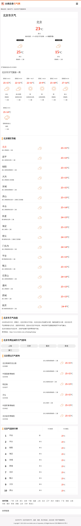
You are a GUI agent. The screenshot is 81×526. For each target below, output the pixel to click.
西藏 (17, 504)
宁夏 (30, 501)
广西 (12, 501)
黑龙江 (31, 504)
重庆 (8, 504)
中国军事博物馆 (8, 405)
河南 (3, 504)
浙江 (21, 501)
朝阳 (4, 166)
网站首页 (3, 9)
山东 (21, 504)
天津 (25, 504)
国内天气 (10, 9)
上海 (38, 501)
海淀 (4, 226)
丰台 (4, 206)
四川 (52, 501)
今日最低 (65, 429)
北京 (39, 22)
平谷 (4, 256)
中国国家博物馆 (8, 374)
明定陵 (5, 384)
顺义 (4, 265)
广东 (62, 501)
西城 (4, 295)
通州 (4, 285)
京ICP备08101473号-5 (61, 523)
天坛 (4, 395)
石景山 (5, 275)
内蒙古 (57, 501)
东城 (4, 186)
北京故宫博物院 (8, 416)
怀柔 (4, 216)
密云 (4, 236)
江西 (16, 501)
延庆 (4, 305)
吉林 (25, 501)
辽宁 (47, 501)
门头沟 (5, 246)
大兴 (4, 176)
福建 (34, 501)
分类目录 (12, 4)
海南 (67, 501)
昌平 (4, 157)
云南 (71, 501)
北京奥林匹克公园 (9, 363)
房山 (4, 196)
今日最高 (50, 429)
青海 (12, 504)
